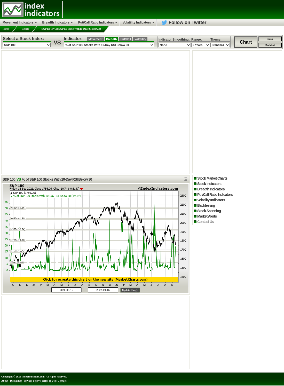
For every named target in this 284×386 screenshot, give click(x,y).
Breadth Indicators (211, 189)
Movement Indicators (18, 22)
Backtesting (206, 205)
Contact (62, 380)
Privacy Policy (32, 380)
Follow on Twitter (188, 22)
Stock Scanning (209, 211)
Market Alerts (207, 216)
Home (6, 28)
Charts (25, 28)
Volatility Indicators (211, 200)
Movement (95, 39)
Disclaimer (16, 380)
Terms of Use (48, 380)
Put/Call (125, 39)
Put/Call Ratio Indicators (215, 194)
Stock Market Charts (212, 178)
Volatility (140, 39)
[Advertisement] (96, 332)
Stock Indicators (209, 184)
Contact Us (205, 222)
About (4, 380)
